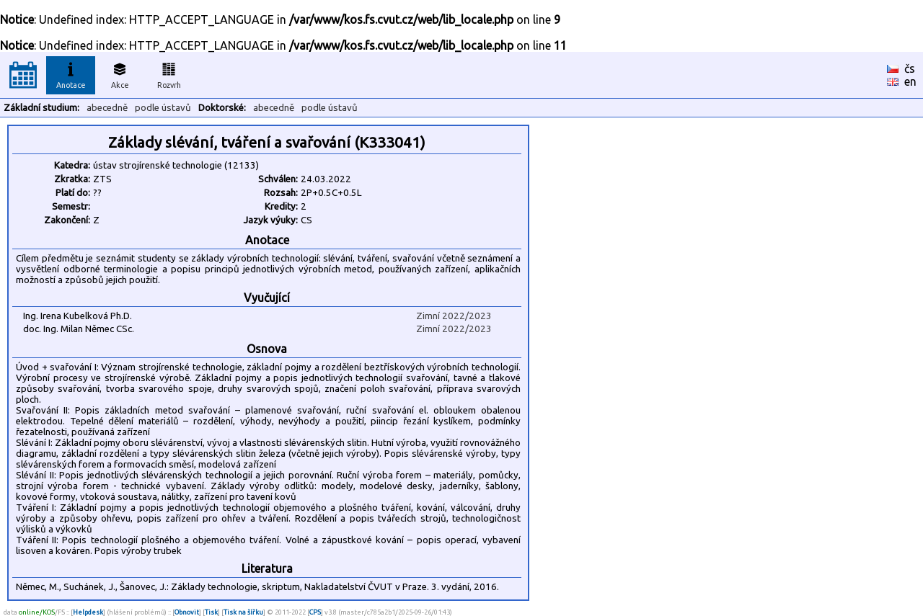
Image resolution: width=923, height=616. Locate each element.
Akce (119, 73)
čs (909, 68)
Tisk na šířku (243, 612)
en (910, 81)
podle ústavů (163, 107)
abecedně (107, 107)
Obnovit (187, 612)
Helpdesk (88, 612)
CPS (315, 612)
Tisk (211, 612)
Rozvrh (169, 73)
